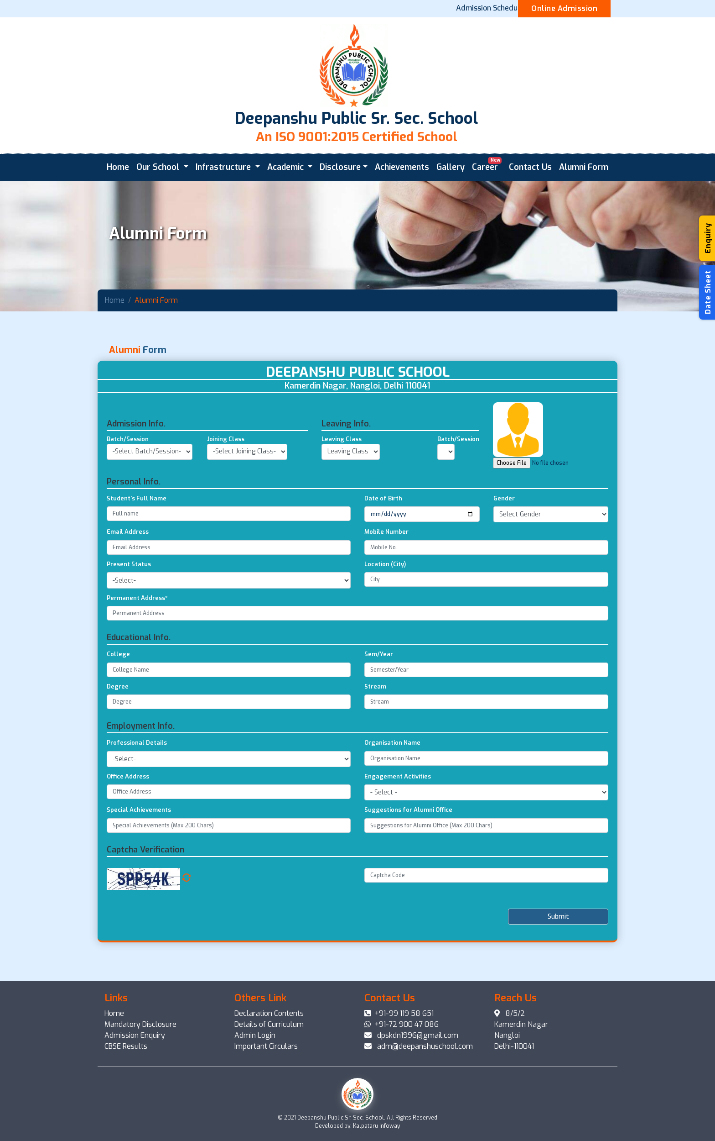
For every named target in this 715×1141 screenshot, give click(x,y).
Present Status (129, 608)
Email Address (128, 576)
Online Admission (564, 8)
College (118, 699)
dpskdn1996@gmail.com (411, 1035)
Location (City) (385, 608)
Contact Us (530, 167)
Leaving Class (341, 484)
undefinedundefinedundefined (350, 496)
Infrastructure (224, 167)
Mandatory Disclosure (140, 1024)
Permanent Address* (137, 642)
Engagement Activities (397, 821)
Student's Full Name (136, 543)
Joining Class (225, 484)
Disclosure (340, 167)
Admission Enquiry (134, 1035)
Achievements (402, 167)
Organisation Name (392, 787)
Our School (158, 167)
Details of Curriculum (269, 1024)
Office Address (128, 821)
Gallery (450, 167)
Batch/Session (128, 484)
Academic (286, 167)
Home (118, 167)
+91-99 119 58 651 (399, 1013)
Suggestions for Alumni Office (408, 854)
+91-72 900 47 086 (401, 1024)
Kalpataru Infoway (376, 1126)
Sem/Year (378, 699)
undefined (446, 496)
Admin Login (254, 1035)
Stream (375, 731)
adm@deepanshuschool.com (418, 1046)
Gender (504, 543)
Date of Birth (383, 543)
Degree (118, 731)
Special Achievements (139, 854)
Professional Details (137, 787)
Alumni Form (583, 167)
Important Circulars (266, 1046)
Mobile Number (386, 576)
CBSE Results (125, 1046)
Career (487, 164)
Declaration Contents (269, 1013)
